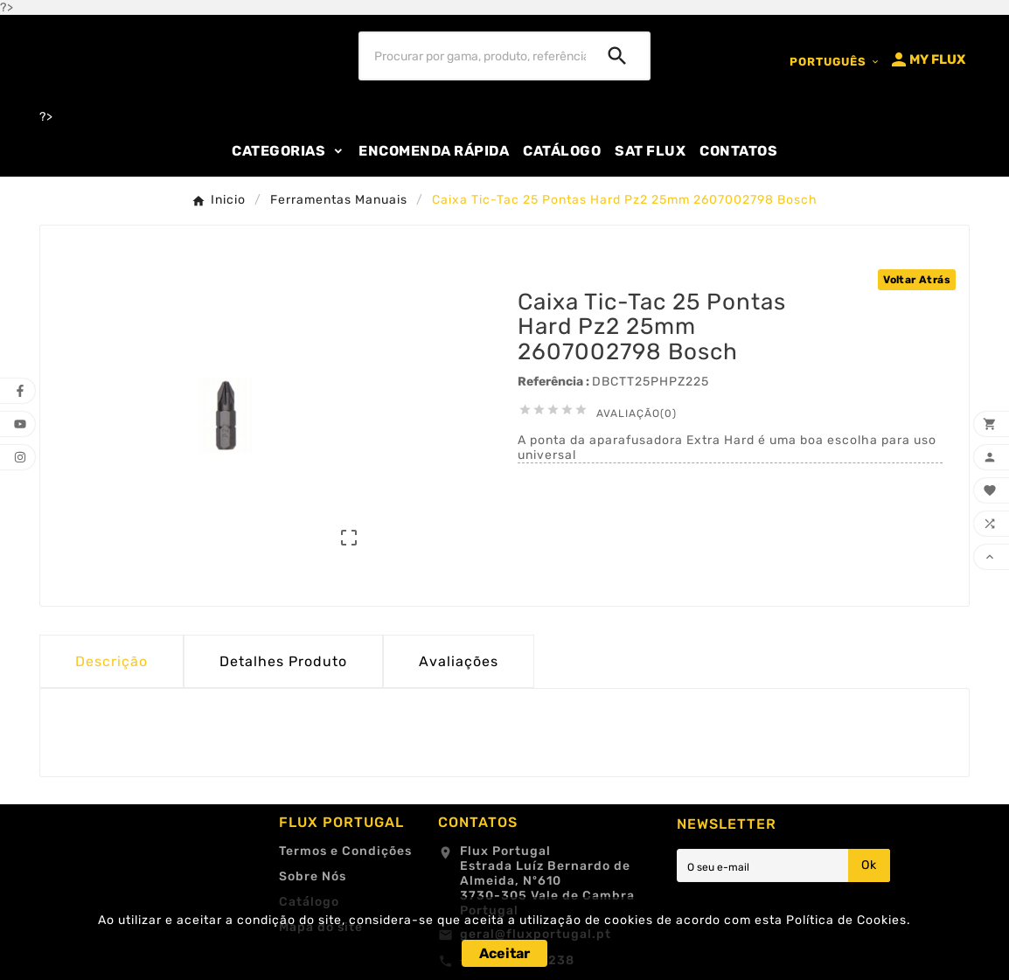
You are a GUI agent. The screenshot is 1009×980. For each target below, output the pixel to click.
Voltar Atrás (916, 280)
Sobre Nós (312, 876)
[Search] (617, 55)
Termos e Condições (345, 851)
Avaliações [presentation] (458, 661)
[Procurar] (473, 56)
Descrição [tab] (111, 661)
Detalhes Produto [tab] (283, 661)
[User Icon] (926, 59)
